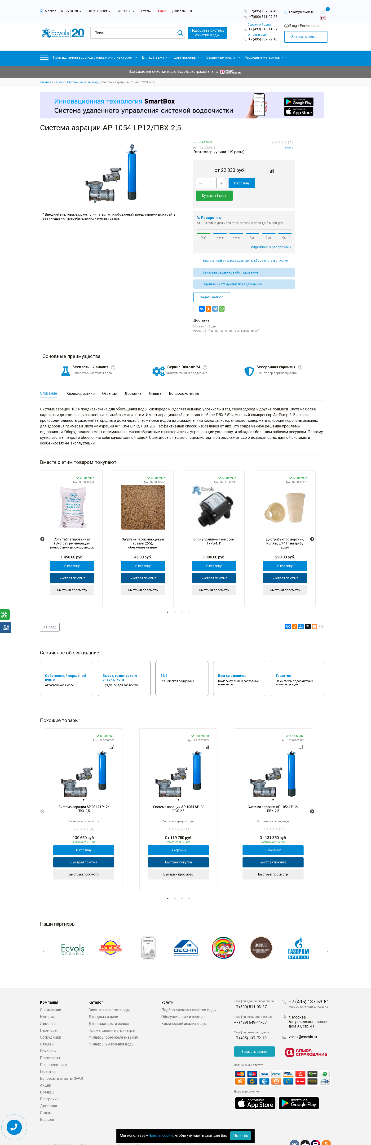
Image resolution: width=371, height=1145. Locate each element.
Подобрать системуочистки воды (207, 32)
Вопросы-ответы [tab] (184, 381)
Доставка (48, 1093)
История (47, 1004)
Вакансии (48, 1038)
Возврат (47, 1107)
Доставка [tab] (132, 381)
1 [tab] (167, 599)
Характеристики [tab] (80, 381)
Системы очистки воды (109, 997)
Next (312, 526)
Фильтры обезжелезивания (113, 1025)
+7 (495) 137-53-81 (309, 989)
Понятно (240, 1135)
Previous (42, 526)
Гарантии (48, 1059)
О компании (69, 11)
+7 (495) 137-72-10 (262, 39)
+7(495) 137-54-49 (263, 11)
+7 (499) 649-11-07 (262, 29)
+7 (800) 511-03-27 (250, 994)
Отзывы (47, 1031)
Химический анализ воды (184, 1011)
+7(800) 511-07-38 (263, 17)
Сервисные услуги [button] (223, 57)
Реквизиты (50, 1045)
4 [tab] (189, 599)
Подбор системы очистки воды (189, 997)
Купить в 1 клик (275, 183)
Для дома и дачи (103, 1004)
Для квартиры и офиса (108, 1011)
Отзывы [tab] (109, 381)
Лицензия (48, 1011)
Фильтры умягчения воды (111, 1031)
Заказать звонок (306, 37)
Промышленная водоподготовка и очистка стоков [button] (95, 57)
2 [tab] (174, 599)
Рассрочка (49, 1086)
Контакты (124, 11)
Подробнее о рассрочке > (271, 235)
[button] (44, 59)
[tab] (83, 787)
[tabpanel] (72, 526)
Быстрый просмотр (72, 577)
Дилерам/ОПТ (182, 11)
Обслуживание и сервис (182, 1004)
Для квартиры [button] (188, 57)
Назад (50, 614)
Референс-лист (53, 1052)
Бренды (47, 1079)
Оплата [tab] (155, 381)
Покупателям (97, 11)
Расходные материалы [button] (265, 57)
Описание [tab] (48, 381)
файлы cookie (161, 1135)
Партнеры (49, 1018)
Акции (161, 11)
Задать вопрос (211, 285)
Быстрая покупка (72, 565)
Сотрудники (50, 1025)
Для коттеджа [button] (155, 57)
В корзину (241, 183)
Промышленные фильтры (111, 1018)
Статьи (146, 11)
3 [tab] (182, 599)
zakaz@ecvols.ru (303, 1024)
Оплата (46, 1100)
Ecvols (289, 147)
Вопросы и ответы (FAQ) (61, 1066)
